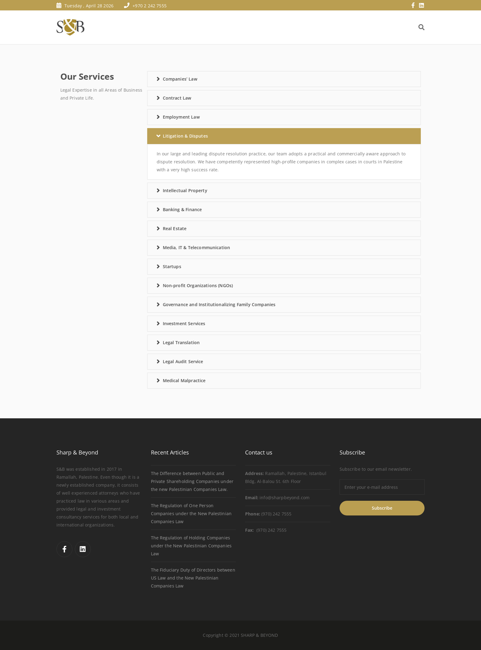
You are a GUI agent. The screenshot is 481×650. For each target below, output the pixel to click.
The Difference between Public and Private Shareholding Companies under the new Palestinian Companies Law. (192, 481)
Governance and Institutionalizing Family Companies (196, 304)
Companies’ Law (157, 79)
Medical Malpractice (161, 380)
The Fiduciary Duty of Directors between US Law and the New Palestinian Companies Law (193, 578)
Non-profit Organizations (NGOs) (175, 285)
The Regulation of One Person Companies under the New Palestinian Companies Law (191, 513)
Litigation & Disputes (162, 136)
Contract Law (154, 98)
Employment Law (158, 117)
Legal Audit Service (160, 361)
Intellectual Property (162, 190)
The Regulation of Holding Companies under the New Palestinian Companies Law (191, 546)
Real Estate (152, 228)
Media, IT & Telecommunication (173, 247)
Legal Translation (158, 342)
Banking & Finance (159, 209)
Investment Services (161, 323)
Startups (149, 266)
